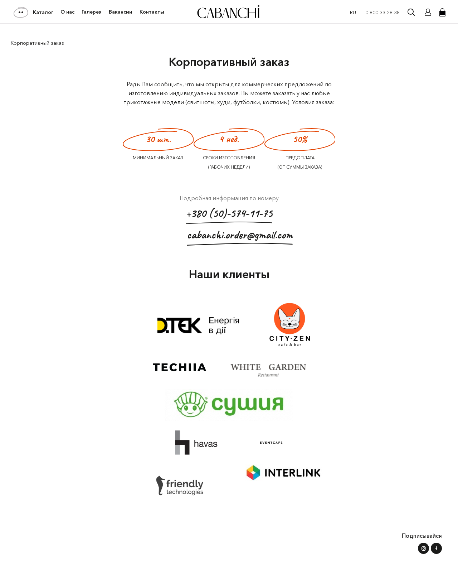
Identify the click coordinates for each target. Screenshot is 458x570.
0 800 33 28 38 (382, 12)
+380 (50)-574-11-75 (229, 215)
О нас (67, 12)
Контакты (152, 12)
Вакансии (120, 12)
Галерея (91, 12)
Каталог (33, 12)
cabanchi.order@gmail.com (240, 236)
